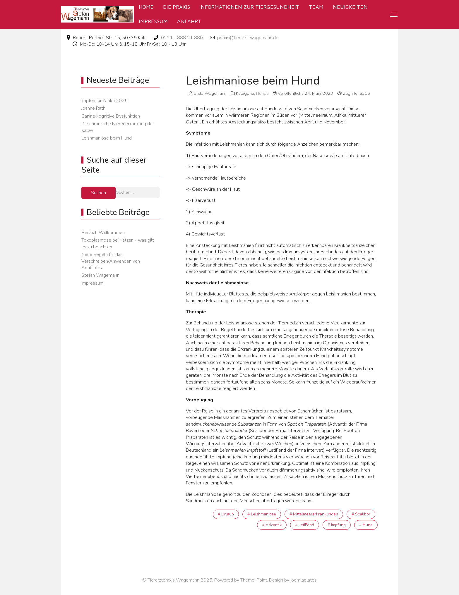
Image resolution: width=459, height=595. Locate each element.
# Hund (366, 525)
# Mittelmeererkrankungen (314, 514)
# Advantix (272, 525)
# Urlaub (226, 514)
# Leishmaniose (261, 514)
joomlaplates (303, 580)
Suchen (98, 193)
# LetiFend (304, 525)
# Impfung (337, 525)
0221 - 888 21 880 (182, 38)
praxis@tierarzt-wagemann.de (247, 38)
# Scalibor (361, 514)
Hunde (262, 93)
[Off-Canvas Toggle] (393, 14)
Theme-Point (253, 580)
